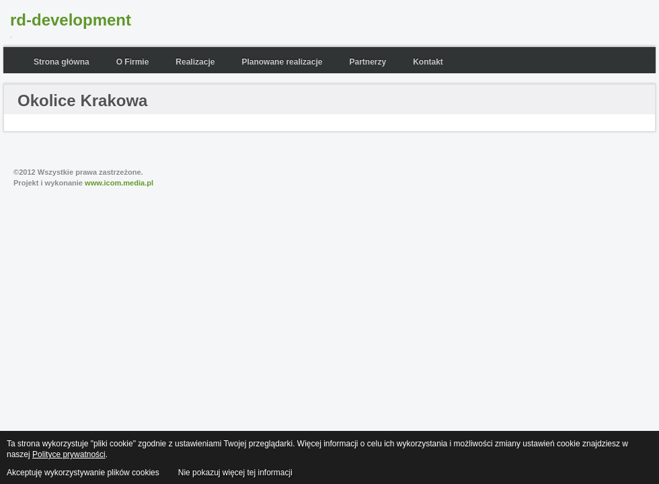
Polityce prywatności (69, 454)
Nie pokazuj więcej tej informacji (235, 472)
